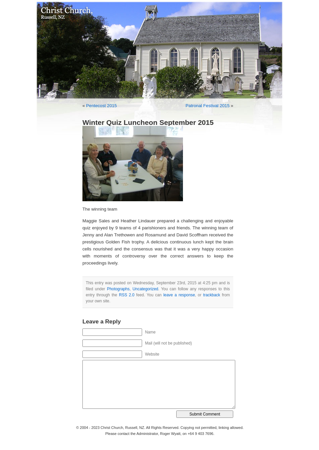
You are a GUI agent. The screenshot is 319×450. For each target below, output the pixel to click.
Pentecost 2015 (101, 105)
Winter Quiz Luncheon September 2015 (148, 122)
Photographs (118, 289)
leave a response (179, 295)
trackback (211, 295)
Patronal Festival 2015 (208, 105)
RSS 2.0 (126, 295)
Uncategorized (145, 289)
